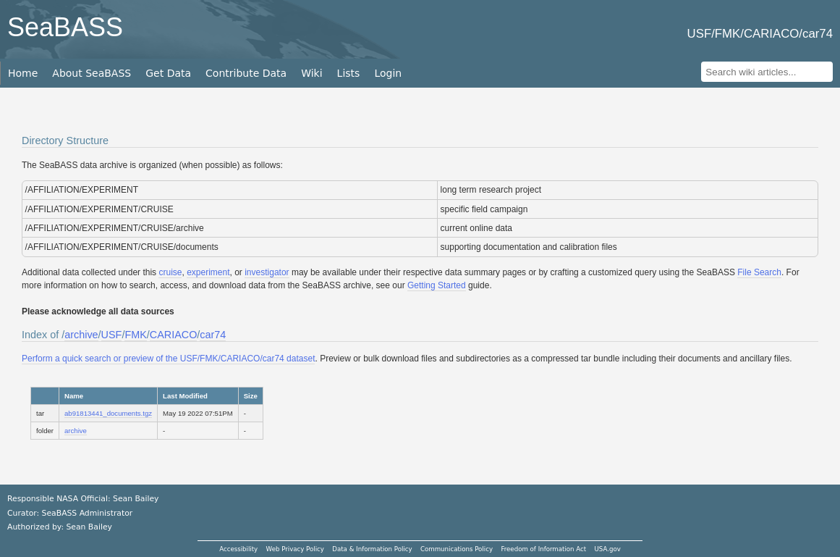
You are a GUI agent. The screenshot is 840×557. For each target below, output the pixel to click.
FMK (135, 334)
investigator (267, 272)
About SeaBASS (91, 73)
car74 (213, 334)
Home (23, 73)
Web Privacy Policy (295, 549)
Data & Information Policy (372, 549)
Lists (348, 73)
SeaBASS (65, 27)
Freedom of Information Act (543, 549)
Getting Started (436, 285)
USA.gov (608, 549)
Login (388, 73)
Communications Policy (456, 549)
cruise (170, 272)
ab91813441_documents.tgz (108, 413)
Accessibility (238, 549)
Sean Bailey (88, 527)
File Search (759, 272)
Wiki (311, 73)
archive (81, 334)
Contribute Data (246, 73)
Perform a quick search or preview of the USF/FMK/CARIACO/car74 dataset (168, 358)
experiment (208, 272)
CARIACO (174, 334)
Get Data (168, 73)
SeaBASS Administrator (87, 513)
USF (111, 334)
